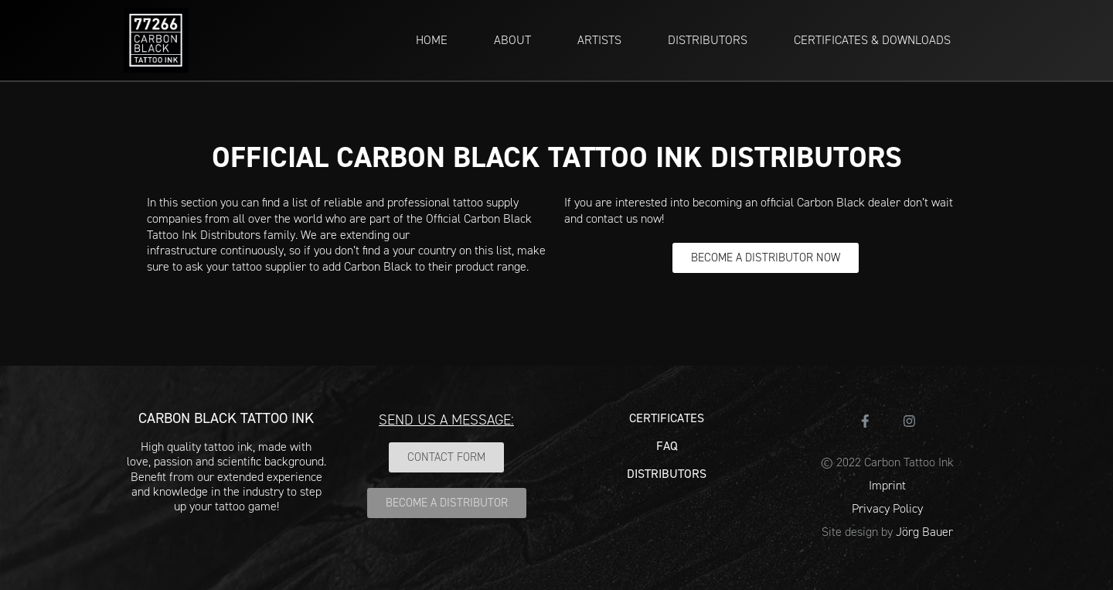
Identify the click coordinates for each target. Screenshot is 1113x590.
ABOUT (512, 40)
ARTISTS (599, 40)
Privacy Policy (887, 508)
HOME (432, 40)
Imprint (887, 485)
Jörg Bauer (924, 531)
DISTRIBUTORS (707, 40)
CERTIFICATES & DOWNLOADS (872, 40)
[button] (765, 258)
